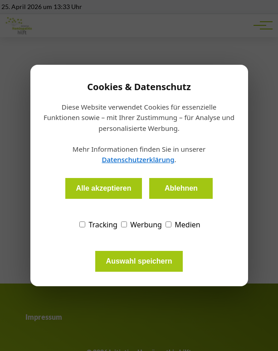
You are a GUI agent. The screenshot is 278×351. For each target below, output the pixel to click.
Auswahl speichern (139, 261)
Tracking (98, 225)
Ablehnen (181, 188)
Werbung (141, 225)
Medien (183, 225)
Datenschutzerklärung (138, 159)
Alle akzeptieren (104, 188)
